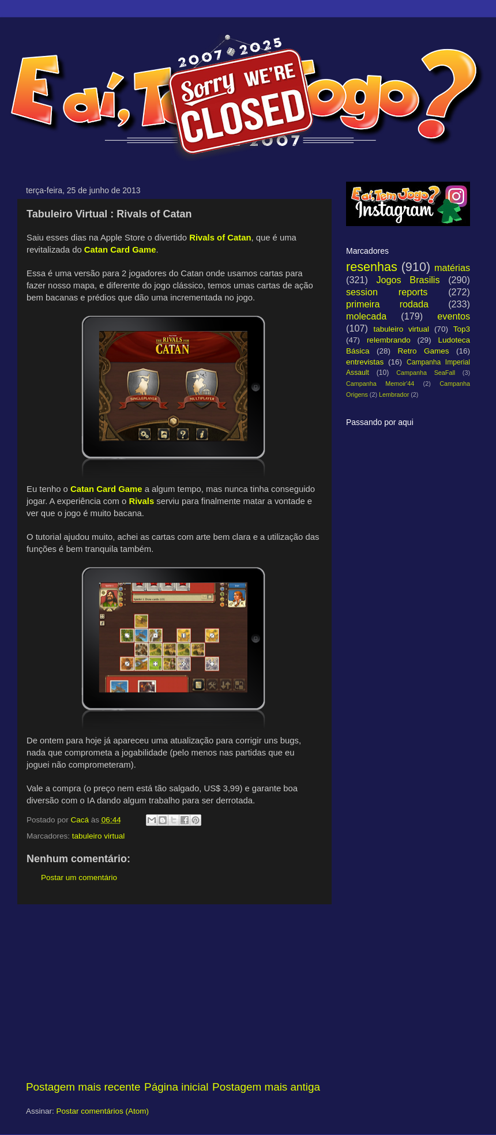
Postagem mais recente (83, 1087)
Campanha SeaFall (425, 372)
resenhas (371, 267)
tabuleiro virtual (98, 836)
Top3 (461, 329)
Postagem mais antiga (266, 1087)
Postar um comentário (79, 877)
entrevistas (365, 362)
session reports (386, 292)
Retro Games (423, 351)
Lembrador (394, 394)
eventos (453, 316)
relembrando (389, 340)
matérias (452, 267)
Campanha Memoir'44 (380, 383)
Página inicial (176, 1087)
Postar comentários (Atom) (103, 1111)
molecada (366, 316)
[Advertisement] (173, 992)
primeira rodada (387, 304)
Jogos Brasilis (407, 280)
